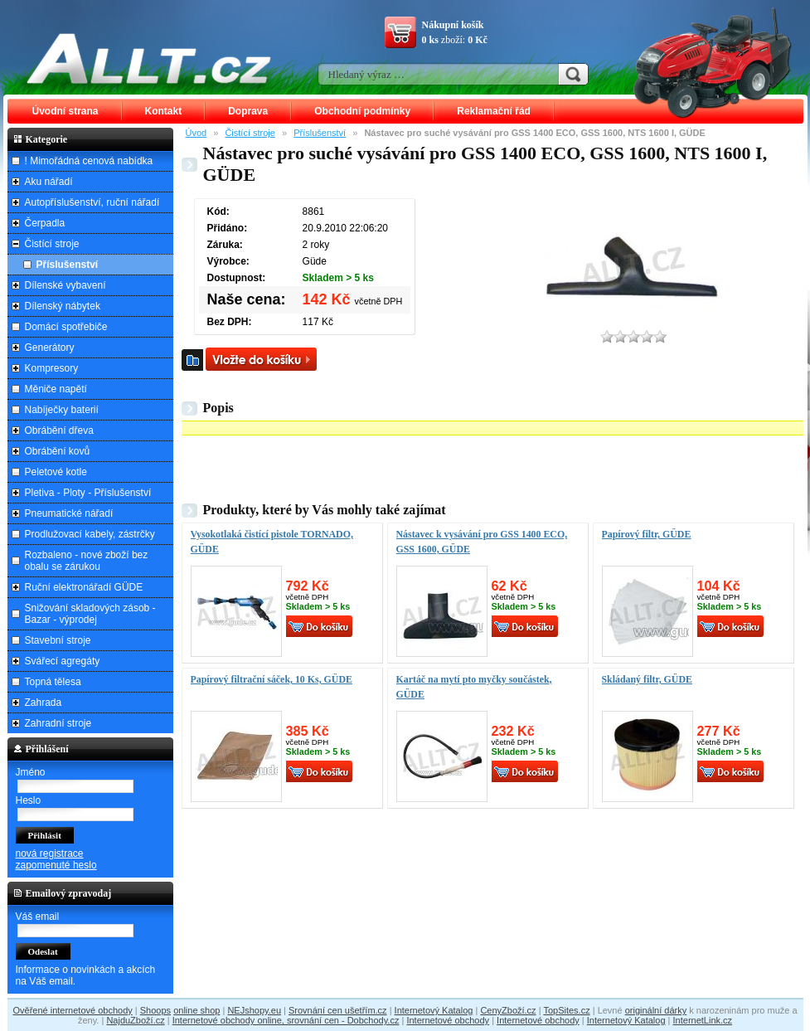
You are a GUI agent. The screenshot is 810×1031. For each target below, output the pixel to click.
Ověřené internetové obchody (72, 1010)
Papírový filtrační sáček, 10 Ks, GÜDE (271, 679)
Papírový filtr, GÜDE (646, 534)
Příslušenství (319, 133)
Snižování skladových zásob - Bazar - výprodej (90, 613)
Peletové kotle (56, 472)
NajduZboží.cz (135, 1020)
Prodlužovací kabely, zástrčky (90, 534)
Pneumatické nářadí (69, 513)
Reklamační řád (494, 111)
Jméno (31, 772)
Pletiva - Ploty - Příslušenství (88, 492)
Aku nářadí (49, 181)
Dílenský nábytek (62, 306)
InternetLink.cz (703, 1020)
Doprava (248, 111)
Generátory (50, 347)
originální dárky (656, 1010)
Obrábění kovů (57, 451)
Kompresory (52, 368)
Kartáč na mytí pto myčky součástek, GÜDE (474, 687)
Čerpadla (45, 223)
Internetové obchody (447, 1020)
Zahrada (43, 702)
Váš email (38, 916)
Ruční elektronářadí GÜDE (84, 587)
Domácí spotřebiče (66, 327)
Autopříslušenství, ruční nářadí (92, 202)
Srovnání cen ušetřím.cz (338, 1010)
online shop (196, 1010)
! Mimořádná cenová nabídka (89, 161)
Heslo (28, 800)
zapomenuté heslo (56, 865)
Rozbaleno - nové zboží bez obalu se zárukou (86, 560)
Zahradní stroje (58, 723)
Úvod (196, 133)
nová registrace (50, 853)
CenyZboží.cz (508, 1010)
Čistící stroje (250, 133)
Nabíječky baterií (62, 410)
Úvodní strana (65, 111)
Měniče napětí (56, 389)
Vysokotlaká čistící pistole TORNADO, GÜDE (272, 541)
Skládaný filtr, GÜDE (647, 679)
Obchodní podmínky (362, 111)
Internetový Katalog (434, 1010)
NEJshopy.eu (254, 1010)
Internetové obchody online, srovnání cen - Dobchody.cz (286, 1020)
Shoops (155, 1010)
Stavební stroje (58, 640)
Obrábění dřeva (59, 430)
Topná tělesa (53, 682)
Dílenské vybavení (65, 285)
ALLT (149, 58)
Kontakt (163, 111)
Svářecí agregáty (62, 661)
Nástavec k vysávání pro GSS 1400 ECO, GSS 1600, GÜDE (482, 541)
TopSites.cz (566, 1010)
